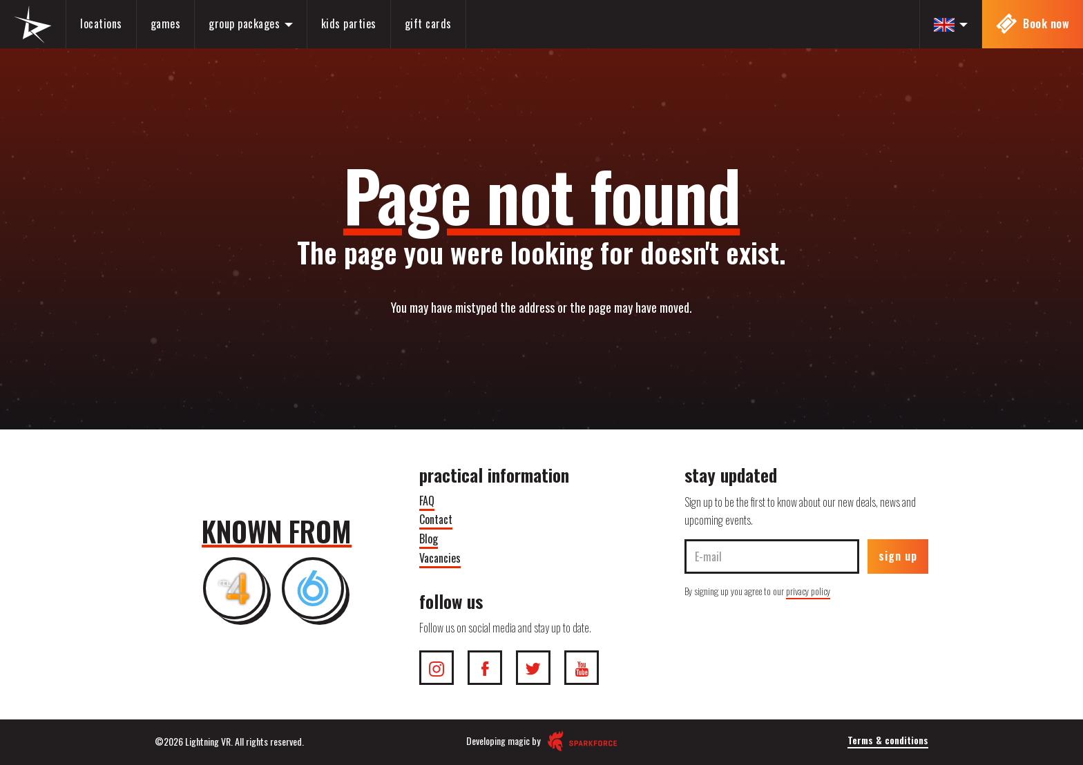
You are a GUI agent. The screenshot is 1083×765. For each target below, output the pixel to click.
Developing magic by (541, 740)
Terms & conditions (887, 740)
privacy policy (808, 590)
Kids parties (348, 23)
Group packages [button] (251, 23)
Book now (1033, 24)
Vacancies (440, 558)
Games (166, 23)
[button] (950, 24)
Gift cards (428, 23)
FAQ (426, 500)
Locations (101, 23)
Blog (428, 538)
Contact (435, 519)
